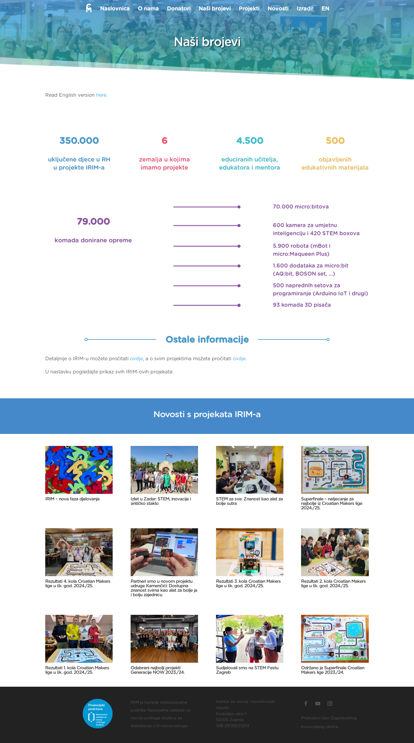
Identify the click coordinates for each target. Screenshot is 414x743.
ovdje (136, 358)
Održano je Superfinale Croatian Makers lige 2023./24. (332, 670)
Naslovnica (114, 9)
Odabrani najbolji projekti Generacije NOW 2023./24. (158, 670)
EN (325, 9)
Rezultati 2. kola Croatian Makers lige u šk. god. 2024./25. (333, 583)
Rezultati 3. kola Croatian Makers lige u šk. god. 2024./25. (248, 583)
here (101, 95)
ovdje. (240, 358)
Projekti (248, 9)
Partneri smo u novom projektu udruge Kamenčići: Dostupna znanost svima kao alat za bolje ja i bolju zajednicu (164, 588)
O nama (148, 9)
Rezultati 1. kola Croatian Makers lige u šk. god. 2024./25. (77, 670)
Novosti (277, 9)
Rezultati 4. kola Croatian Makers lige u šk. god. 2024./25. (77, 583)
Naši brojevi (214, 9)
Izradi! (304, 9)
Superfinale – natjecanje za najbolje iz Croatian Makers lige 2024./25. (331, 503)
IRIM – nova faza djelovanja (72, 499)
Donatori (178, 9)
